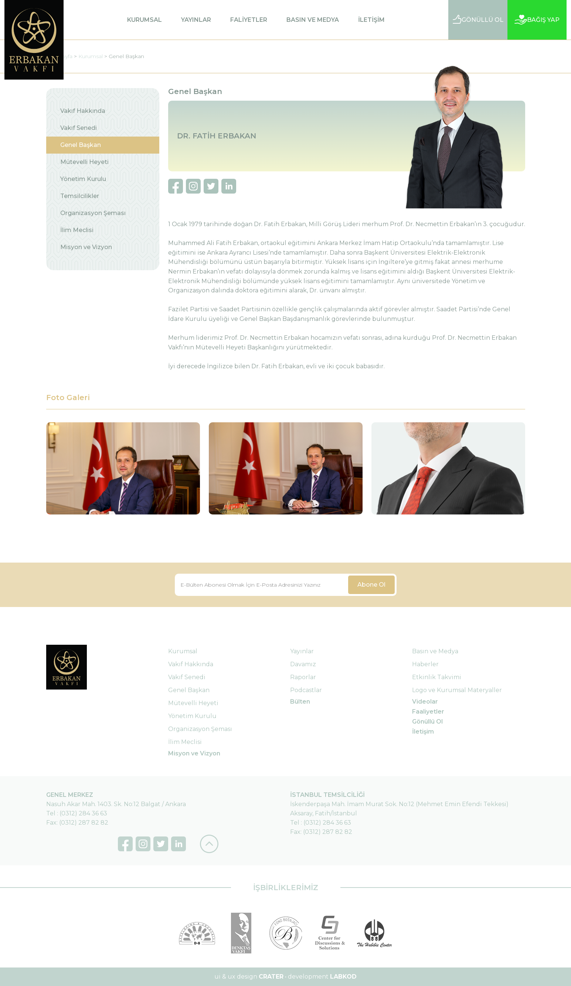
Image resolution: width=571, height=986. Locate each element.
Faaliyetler (428, 711)
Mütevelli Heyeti (84, 161)
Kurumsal (90, 56)
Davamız (303, 664)
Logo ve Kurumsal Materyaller (457, 690)
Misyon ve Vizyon (86, 247)
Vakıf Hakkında (82, 110)
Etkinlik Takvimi (436, 677)
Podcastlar (306, 690)
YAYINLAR (196, 19)
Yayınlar (302, 651)
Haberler (425, 664)
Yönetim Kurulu (83, 178)
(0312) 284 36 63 (83, 813)
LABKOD (343, 976)
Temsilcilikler (79, 195)
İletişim (423, 731)
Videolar (425, 701)
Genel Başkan (126, 56)
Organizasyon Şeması (93, 213)
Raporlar (303, 677)
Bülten (300, 701)
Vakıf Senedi (78, 127)
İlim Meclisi (77, 230)
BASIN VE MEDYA (312, 19)
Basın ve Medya (435, 651)
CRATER (271, 976)
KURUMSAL (144, 19)
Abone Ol (371, 584)
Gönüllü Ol (427, 721)
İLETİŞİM (371, 19)
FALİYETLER (248, 19)
